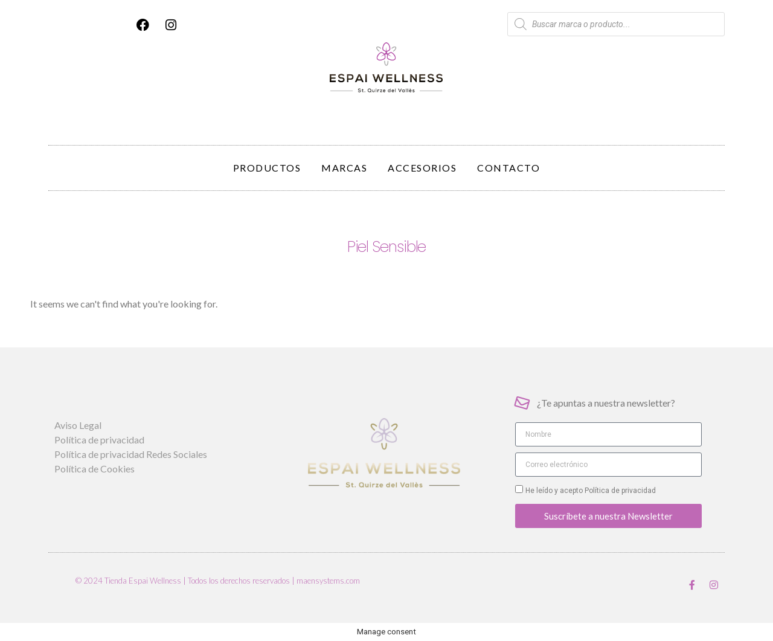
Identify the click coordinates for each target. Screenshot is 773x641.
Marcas (344, 167)
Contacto (508, 167)
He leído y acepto (590, 490)
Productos (267, 167)
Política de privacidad (619, 490)
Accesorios (422, 167)
